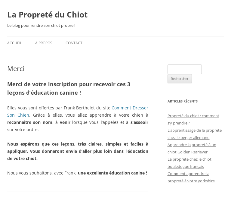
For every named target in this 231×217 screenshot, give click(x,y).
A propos (43, 43)
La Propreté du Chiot (47, 14)
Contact (74, 43)
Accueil (14, 43)
